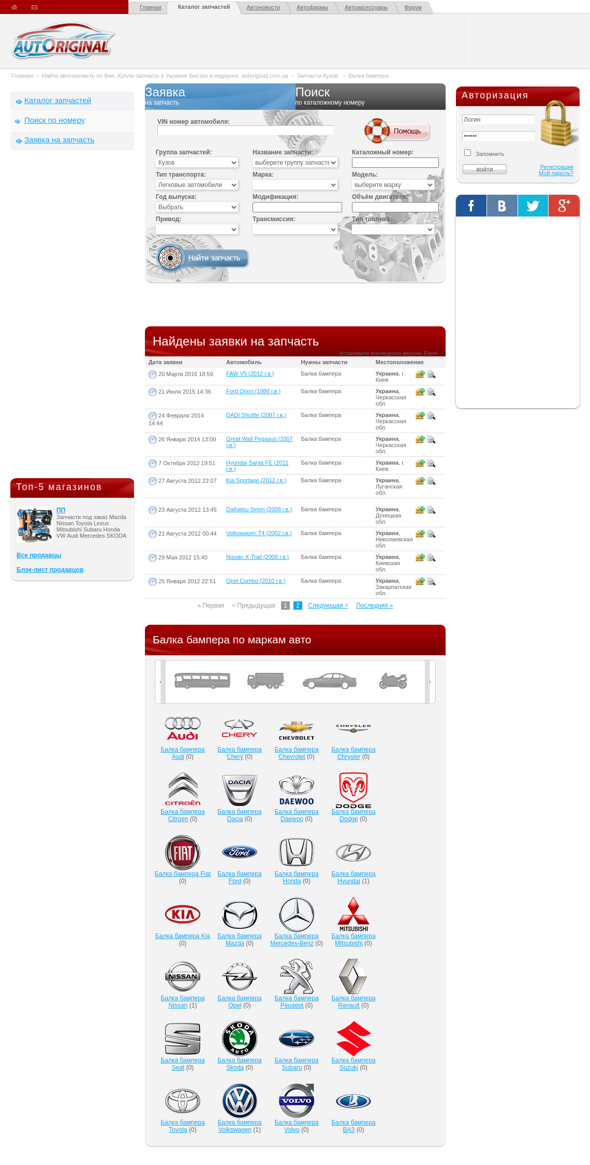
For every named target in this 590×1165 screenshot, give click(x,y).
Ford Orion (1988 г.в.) (253, 391)
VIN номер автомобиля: (193, 121)
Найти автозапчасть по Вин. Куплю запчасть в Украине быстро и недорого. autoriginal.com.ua (165, 76)
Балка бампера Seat (182, 1064)
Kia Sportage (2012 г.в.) (256, 480)
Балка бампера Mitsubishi (353, 939)
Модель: (365, 174)
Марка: (263, 174)
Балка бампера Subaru (296, 1064)
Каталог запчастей (204, 7)
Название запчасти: (283, 152)
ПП (60, 510)
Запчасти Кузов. (319, 76)
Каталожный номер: (383, 152)
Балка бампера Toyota (182, 1126)
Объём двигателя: (380, 196)
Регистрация (556, 167)
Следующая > (328, 605)
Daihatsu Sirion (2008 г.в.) (259, 509)
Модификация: (275, 196)
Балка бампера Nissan (182, 1002)
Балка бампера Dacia (239, 815)
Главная (150, 7)
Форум (412, 7)
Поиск (371, 96)
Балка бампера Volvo (296, 1126)
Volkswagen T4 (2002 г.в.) (259, 533)
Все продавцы (39, 555)
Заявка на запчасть (59, 139)
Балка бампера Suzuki (353, 1064)
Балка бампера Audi (182, 753)
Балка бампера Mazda (239, 939)
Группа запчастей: (184, 152)
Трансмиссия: (274, 219)
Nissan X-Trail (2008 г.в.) (257, 557)
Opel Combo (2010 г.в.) (255, 581)
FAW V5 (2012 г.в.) (250, 373)
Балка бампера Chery (239, 753)
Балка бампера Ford (239, 877)
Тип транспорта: (181, 174)
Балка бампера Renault (353, 1002)
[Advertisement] (72, 316)
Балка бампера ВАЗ (353, 1126)
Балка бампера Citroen (182, 815)
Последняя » (374, 605)
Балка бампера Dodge (353, 815)
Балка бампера (368, 76)
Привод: (168, 219)
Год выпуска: (176, 196)
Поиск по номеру (54, 120)
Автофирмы (312, 7)
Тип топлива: (372, 219)
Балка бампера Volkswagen (239, 1126)
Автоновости (264, 7)
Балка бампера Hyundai (353, 877)
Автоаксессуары (366, 7)
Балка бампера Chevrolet (296, 753)
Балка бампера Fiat (183, 874)
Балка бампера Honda (296, 877)
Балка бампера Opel (239, 1002)
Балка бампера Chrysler (353, 753)
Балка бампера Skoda (239, 1064)
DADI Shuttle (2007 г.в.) (256, 415)
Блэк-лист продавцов (50, 569)
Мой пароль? (556, 173)
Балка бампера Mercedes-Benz (294, 939)
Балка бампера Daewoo (296, 815)
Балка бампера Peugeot (296, 1002)
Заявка (220, 96)
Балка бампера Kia (182, 936)
